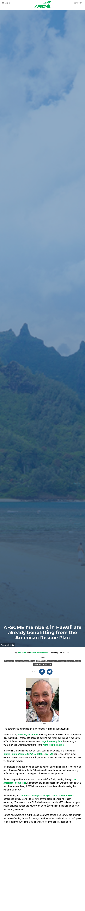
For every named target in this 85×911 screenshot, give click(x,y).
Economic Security (73, 661)
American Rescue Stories (25, 661)
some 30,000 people (28, 734)
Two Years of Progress (55, 661)
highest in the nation (53, 744)
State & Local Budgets (42, 664)
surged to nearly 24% (51, 741)
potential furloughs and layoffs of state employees (47, 795)
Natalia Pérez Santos (39, 653)
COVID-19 (40, 661)
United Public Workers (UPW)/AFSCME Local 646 (28, 753)
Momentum (9, 661)
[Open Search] (78, 3)
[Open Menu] (5, 3)
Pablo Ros (22, 653)
